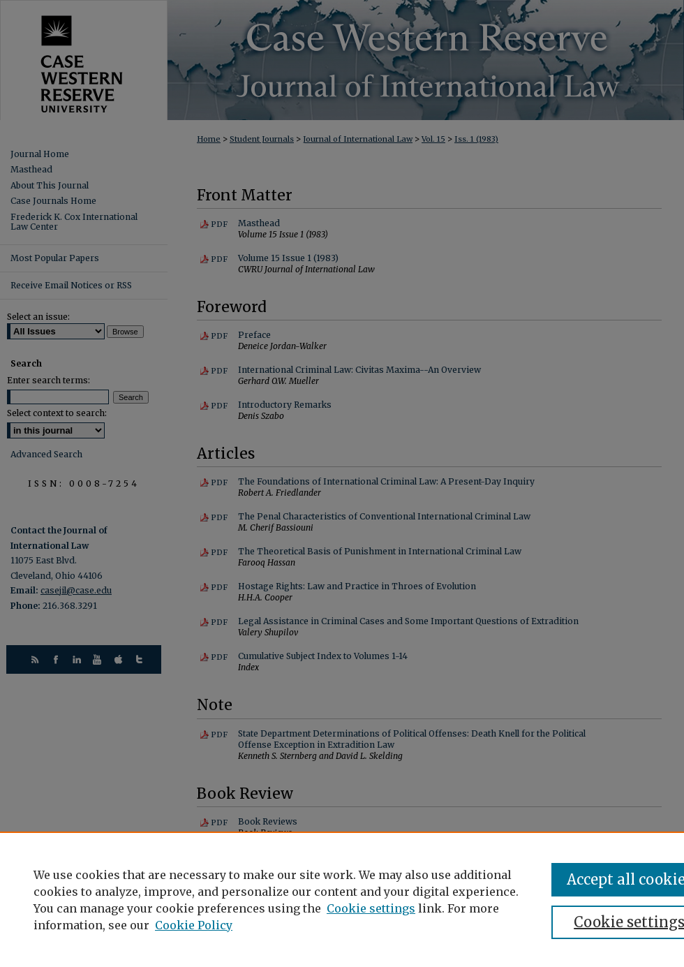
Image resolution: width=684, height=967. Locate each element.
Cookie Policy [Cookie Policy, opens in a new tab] (193, 925)
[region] (342, 899)
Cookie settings (371, 908)
